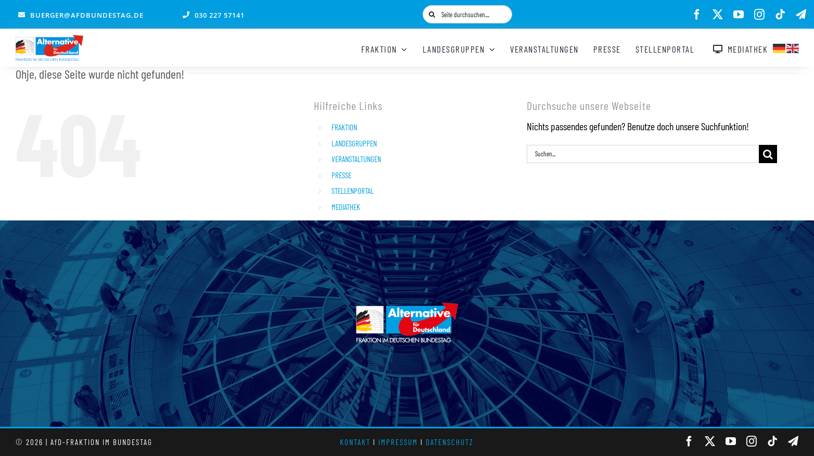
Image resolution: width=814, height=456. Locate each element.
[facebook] (697, 14)
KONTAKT (355, 442)
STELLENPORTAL (353, 190)
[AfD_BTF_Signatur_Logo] (49, 40)
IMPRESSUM (398, 442)
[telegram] (801, 14)
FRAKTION (344, 127)
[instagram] (759, 14)
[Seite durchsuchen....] (467, 14)
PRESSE (341, 175)
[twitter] (718, 14)
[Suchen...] (643, 154)
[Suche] (432, 14)
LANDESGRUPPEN (354, 143)
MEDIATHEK (346, 207)
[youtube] (738, 14)
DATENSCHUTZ (450, 442)
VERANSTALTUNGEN (356, 159)
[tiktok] (780, 14)
